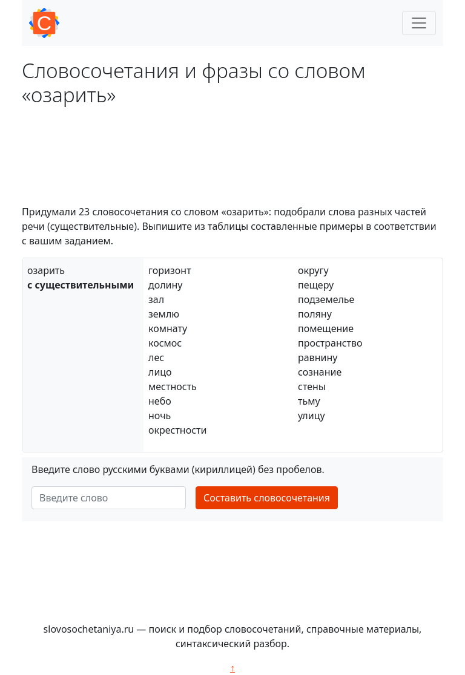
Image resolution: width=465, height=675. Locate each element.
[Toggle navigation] (419, 23)
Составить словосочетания (266, 497)
